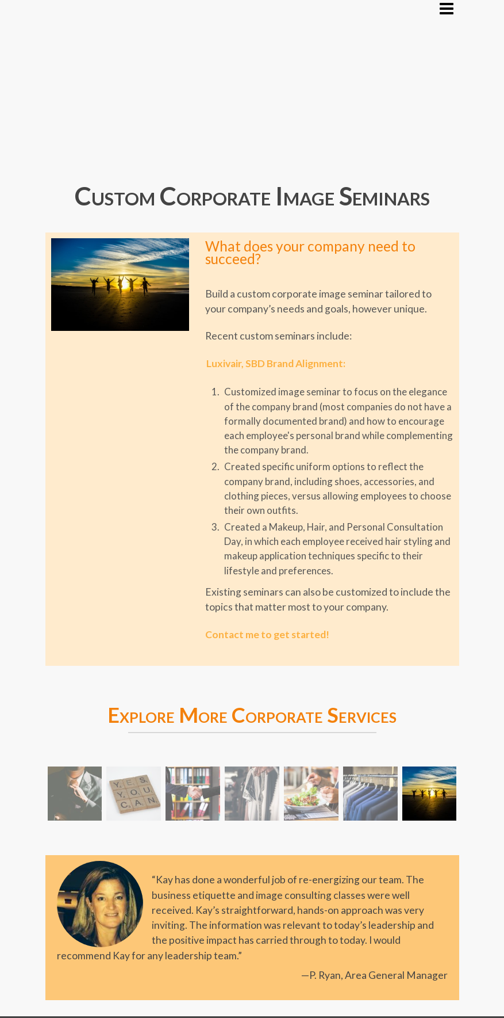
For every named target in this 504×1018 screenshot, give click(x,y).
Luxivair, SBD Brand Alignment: (275, 363)
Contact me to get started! (267, 634)
